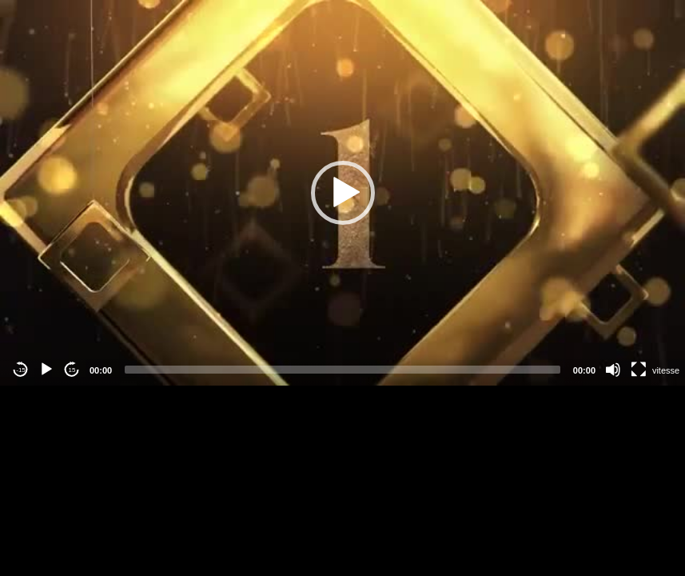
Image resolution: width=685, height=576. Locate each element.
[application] (342, 193)
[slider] (342, 370)
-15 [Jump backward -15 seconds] (21, 370)
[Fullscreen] (639, 370)
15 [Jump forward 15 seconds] (72, 370)
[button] (343, 193)
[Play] (46, 370)
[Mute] (613, 370)
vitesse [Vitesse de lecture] (665, 370)
